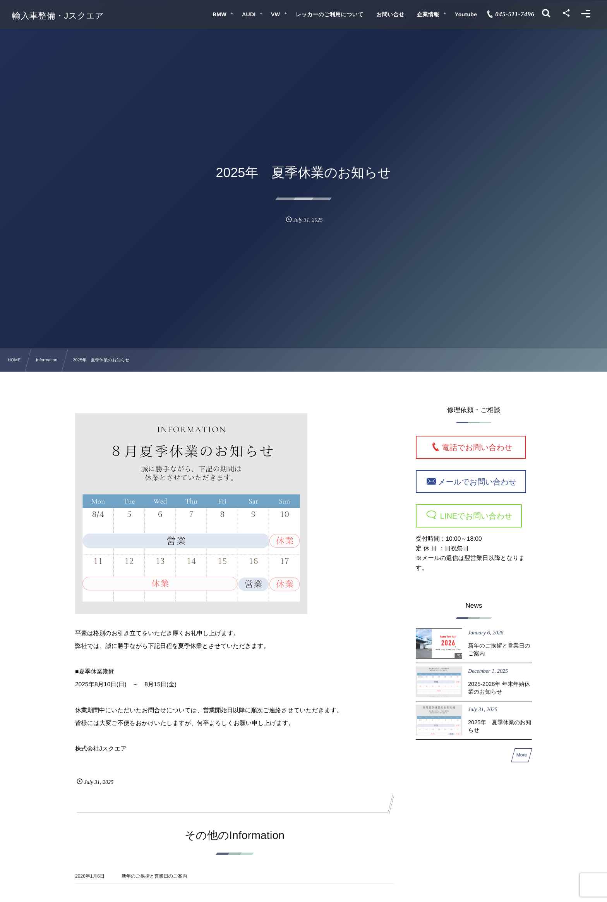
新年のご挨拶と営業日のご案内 (154, 882)
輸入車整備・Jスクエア (58, 16)
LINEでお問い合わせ (475, 516)
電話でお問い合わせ (481, 447)
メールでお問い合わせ (477, 482)
